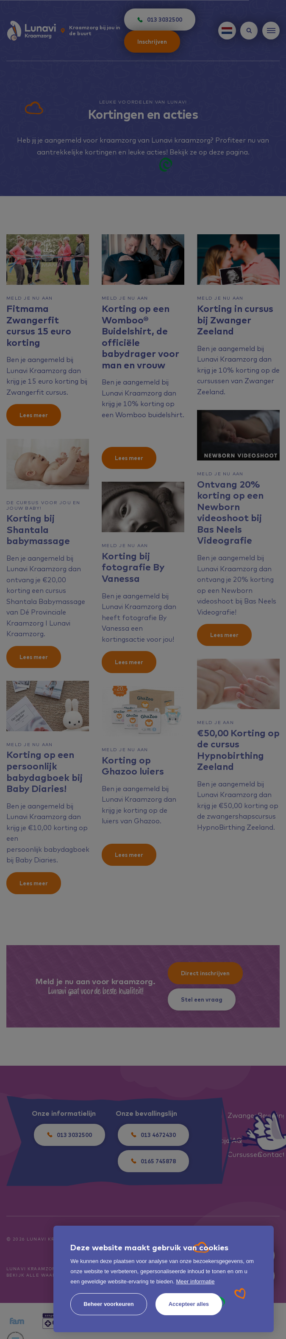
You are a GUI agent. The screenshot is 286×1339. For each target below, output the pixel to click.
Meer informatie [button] (195, 1281)
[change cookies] (108, 1304)
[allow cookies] (188, 1304)
